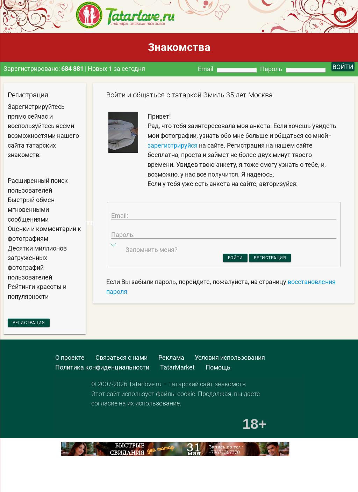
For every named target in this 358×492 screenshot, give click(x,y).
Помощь (218, 370)
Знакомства (179, 47)
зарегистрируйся (173, 145)
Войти (226, 278)
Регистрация (38, 323)
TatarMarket (177, 370)
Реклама (171, 360)
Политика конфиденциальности (102, 370)
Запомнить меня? (152, 269)
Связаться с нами (121, 360)
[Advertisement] (82, 478)
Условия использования (230, 360)
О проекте (70, 360)
